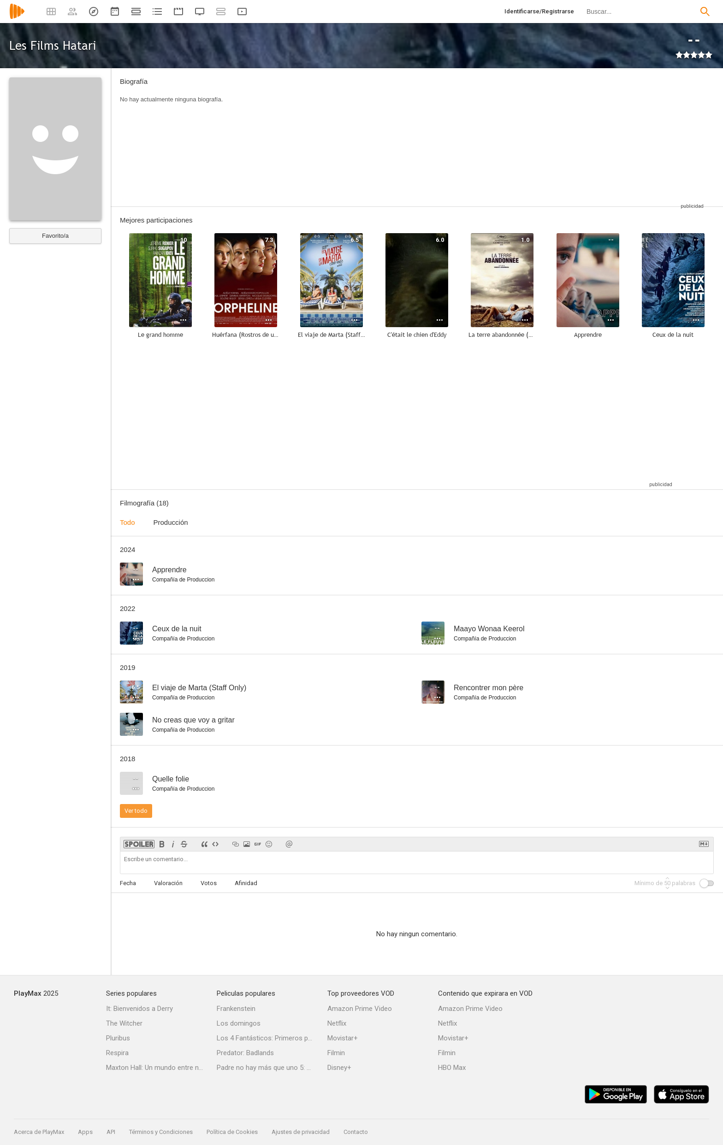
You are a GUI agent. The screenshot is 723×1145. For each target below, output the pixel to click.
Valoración (168, 883)
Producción (171, 522)
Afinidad (246, 883)
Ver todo (136, 810)
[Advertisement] (470, 137)
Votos (209, 883)
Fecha (128, 883)
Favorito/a (55, 235)
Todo (127, 522)
